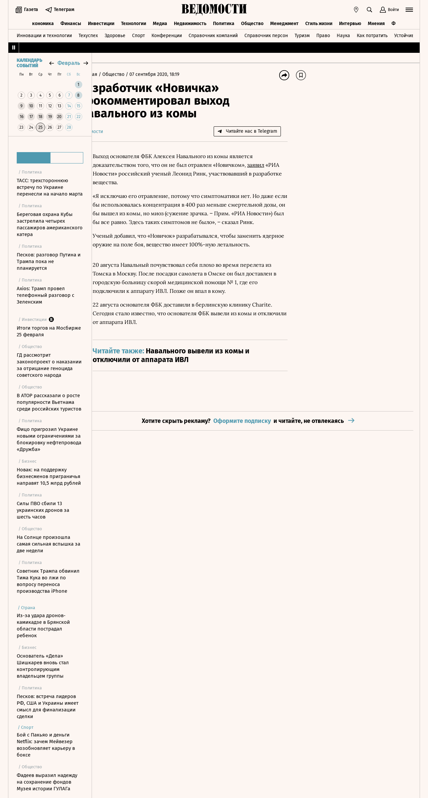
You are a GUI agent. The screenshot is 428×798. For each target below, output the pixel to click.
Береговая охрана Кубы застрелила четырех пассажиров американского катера (50, 224)
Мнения (376, 22)
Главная (108, 74)
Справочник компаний (213, 34)
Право (323, 34)
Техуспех (88, 34)
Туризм (302, 34)
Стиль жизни (318, 22)
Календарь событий (29, 63)
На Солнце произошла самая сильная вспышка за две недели (48, 544)
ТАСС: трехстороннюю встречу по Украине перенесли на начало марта (50, 187)
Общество (252, 22)
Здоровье (115, 34)
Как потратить (372, 34)
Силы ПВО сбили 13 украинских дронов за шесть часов (43, 510)
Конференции (166, 34)
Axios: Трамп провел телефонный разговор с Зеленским (45, 295)
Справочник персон (266, 34)
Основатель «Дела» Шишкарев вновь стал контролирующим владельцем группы (43, 666)
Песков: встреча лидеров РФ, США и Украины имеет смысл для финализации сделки (48, 706)
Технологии (133, 22)
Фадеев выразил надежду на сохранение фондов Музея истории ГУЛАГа (47, 782)
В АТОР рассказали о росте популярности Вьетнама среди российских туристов (49, 402)
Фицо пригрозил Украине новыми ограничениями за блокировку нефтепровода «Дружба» (49, 439)
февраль (69, 63)
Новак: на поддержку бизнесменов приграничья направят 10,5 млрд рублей (49, 476)
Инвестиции (101, 22)
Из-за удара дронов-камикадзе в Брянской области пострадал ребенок (43, 625)
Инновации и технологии (44, 34)
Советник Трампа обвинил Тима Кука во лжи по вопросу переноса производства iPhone (48, 581)
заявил (275, 164)
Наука (343, 34)
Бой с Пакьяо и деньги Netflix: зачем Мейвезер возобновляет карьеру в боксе (46, 745)
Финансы (71, 22)
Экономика (41, 22)
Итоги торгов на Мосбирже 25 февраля (49, 331)
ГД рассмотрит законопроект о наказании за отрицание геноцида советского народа (49, 365)
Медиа (160, 22)
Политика (223, 22)
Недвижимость (190, 22)
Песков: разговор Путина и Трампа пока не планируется (49, 261)
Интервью (350, 22)
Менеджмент (284, 22)
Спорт (138, 34)
